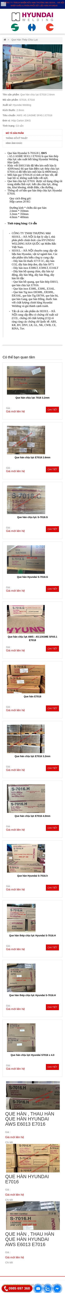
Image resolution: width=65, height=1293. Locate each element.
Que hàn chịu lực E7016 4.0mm (32, 816)
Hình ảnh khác (14, 143)
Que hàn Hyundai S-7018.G (32, 577)
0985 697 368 (19, 1288)
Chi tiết (52, 409)
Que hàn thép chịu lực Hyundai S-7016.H (32, 935)
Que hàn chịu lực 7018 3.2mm (32, 397)
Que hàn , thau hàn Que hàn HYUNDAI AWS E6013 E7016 (29, 1119)
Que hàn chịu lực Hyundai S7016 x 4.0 (32, 1055)
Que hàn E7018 (32, 696)
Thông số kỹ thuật (17, 138)
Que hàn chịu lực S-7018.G (32, 517)
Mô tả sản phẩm (15, 133)
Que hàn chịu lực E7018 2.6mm (32, 457)
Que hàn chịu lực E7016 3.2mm (32, 756)
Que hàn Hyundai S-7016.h (32, 875)
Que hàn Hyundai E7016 (27, 1179)
